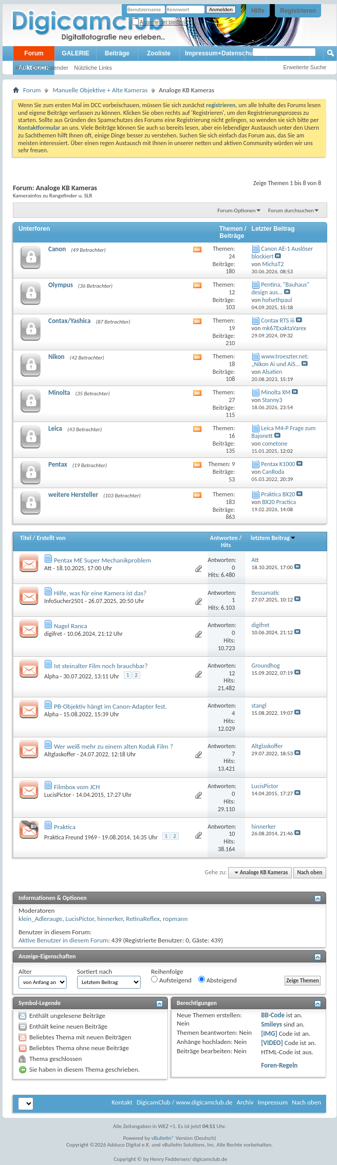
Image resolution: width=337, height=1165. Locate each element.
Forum (33, 53)
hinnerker (110, 918)
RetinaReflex (143, 918)
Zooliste (159, 53)
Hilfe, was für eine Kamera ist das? (100, 593)
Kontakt (122, 1102)
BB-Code (273, 1015)
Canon (57, 249)
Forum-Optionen (236, 210)
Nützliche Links (93, 68)
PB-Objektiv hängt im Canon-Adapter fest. (110, 706)
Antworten (224, 537)
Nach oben (309, 872)
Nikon (56, 356)
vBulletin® (163, 1138)
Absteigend (217, 980)
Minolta (59, 392)
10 (232, 833)
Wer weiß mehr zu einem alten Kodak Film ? (113, 746)
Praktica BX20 (278, 494)
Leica (55, 428)
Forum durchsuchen (291, 210)
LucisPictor (57, 794)
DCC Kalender (50, 68)
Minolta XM (275, 392)
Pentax (57, 464)
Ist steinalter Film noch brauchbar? (101, 666)
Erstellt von (50, 537)
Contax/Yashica (69, 321)
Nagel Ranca (70, 626)
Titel (25, 537)
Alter (25, 971)
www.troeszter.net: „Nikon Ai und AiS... (280, 360)
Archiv (244, 1102)
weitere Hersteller (73, 494)
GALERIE (75, 53)
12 (232, 673)
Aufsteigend (171, 980)
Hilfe (258, 10)
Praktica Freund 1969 (70, 837)
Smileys (271, 1024)
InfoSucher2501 (64, 601)
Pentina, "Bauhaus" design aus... (281, 288)
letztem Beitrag (273, 537)
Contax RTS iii (277, 320)
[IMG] (269, 1033)
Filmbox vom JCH (77, 787)
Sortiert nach (94, 971)
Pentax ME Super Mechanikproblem (102, 560)
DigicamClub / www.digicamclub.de (185, 1102)
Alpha (51, 676)
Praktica (65, 827)
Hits (226, 545)
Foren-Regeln (279, 1065)
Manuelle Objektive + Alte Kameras (99, 90)
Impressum (272, 1102)
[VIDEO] (272, 1043)
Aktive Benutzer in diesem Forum (63, 940)
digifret (53, 633)
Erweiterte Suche (304, 67)
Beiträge (117, 53)
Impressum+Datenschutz (221, 53)
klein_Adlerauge (40, 918)
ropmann (175, 918)
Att (47, 568)
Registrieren (298, 10)
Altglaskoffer (60, 754)
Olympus (60, 285)
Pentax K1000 (278, 464)
